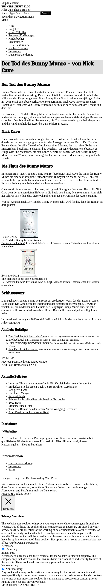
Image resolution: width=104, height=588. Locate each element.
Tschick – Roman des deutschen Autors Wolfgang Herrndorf (42, 409)
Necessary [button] (7, 545)
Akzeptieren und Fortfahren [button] (17, 490)
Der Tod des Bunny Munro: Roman (21, 240)
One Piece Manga (18, 393)
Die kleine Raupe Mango (32, 361)
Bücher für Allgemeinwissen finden (28, 342)
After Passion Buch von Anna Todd (28, 412)
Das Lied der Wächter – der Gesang (28, 336)
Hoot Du (25, 478)
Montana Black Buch (20, 405)
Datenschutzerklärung (20, 463)
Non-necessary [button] (9, 565)
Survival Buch (16, 396)
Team (11, 469)
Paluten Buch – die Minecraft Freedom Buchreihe (36, 399)
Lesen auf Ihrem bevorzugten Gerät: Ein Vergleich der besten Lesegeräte (49, 383)
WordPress (51, 478)
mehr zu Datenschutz (45, 490)
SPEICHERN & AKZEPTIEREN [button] (20, 584)
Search (5, 13)
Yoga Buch (14, 402)
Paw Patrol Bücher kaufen (23, 349)
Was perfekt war (17, 389)
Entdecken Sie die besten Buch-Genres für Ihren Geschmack (42, 386)
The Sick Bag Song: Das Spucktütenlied (24, 278)
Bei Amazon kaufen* (13, 243)
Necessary (11, 549)
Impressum (14, 466)
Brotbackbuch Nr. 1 (19, 339)
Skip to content (10, 2)
